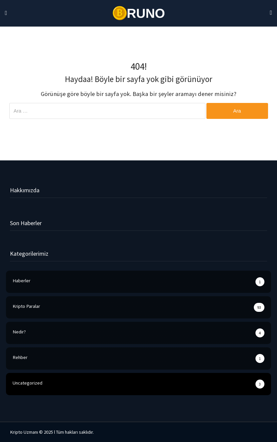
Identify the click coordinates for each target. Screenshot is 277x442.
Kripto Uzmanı (24, 432)
